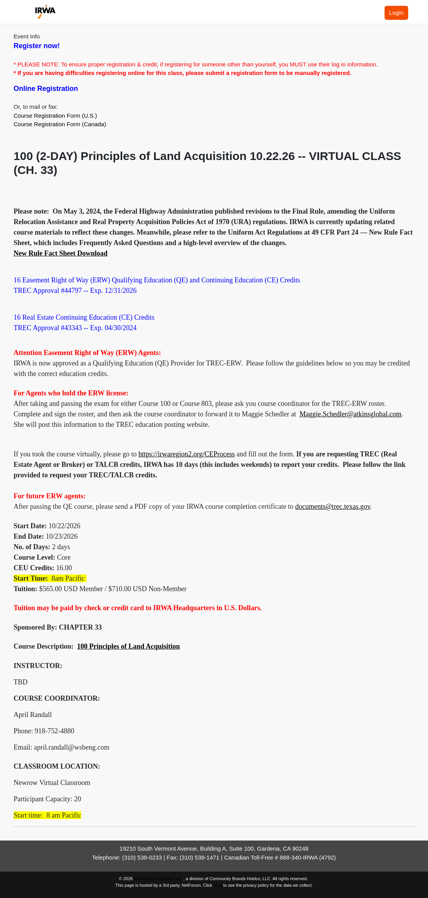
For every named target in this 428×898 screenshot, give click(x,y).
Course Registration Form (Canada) (60, 124)
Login (396, 12)
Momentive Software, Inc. (158, 878)
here (217, 885)
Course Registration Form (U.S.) (55, 115)
